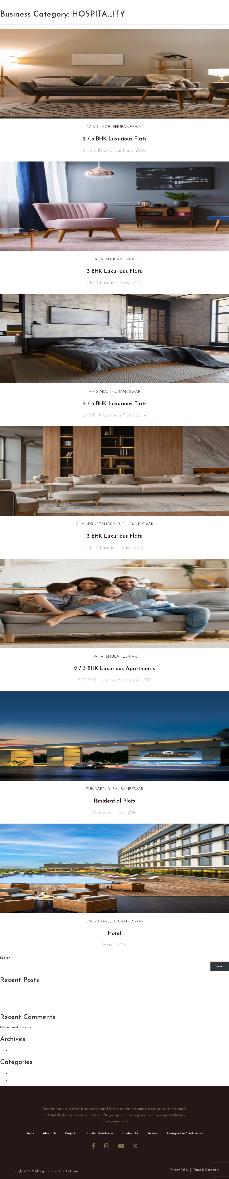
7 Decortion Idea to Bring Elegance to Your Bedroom (59, 997)
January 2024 (24, 1049)
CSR (13, 1079)
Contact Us (130, 1133)
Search (5, 958)
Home (29, 1133)
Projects (71, 1133)
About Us (49, 1133)
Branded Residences (99, 1133)
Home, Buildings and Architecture (37, 1004)
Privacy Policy (179, 1170)
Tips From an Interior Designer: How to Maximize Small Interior (71, 990)
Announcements (27, 1072)
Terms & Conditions (206, 1170)
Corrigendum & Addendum (185, 1133)
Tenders (152, 1133)
